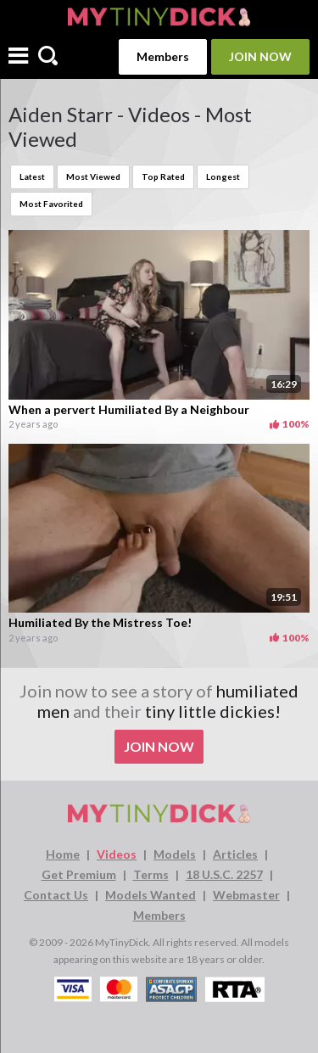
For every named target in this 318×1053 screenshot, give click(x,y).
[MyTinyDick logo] (159, 16)
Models (174, 854)
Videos (117, 854)
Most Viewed (93, 176)
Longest (223, 176)
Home (63, 854)
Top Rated (163, 176)
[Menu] (18, 57)
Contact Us (56, 895)
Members (163, 56)
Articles (235, 854)
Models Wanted (150, 895)
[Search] (48, 57)
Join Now (260, 56)
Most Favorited (51, 204)
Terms (151, 874)
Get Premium (79, 874)
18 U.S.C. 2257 (224, 874)
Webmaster (246, 895)
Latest (32, 176)
